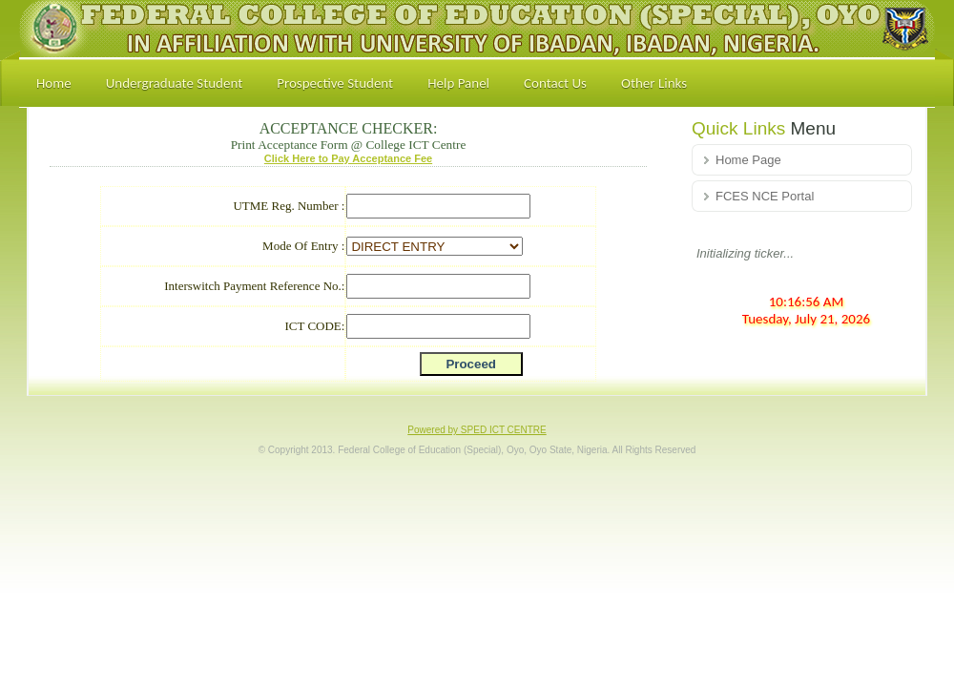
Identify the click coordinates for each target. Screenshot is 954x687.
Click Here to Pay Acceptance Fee (348, 158)
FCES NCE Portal (765, 196)
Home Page (748, 160)
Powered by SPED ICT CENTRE (476, 430)
